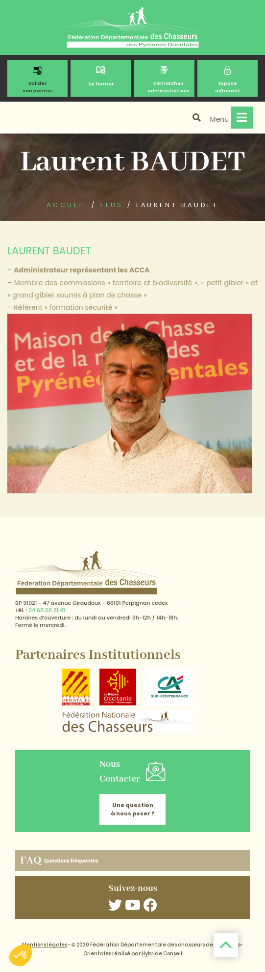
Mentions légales (44, 944)
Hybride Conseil (162, 953)
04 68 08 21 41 (46, 610)
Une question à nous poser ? (133, 809)
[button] (20, 955)
